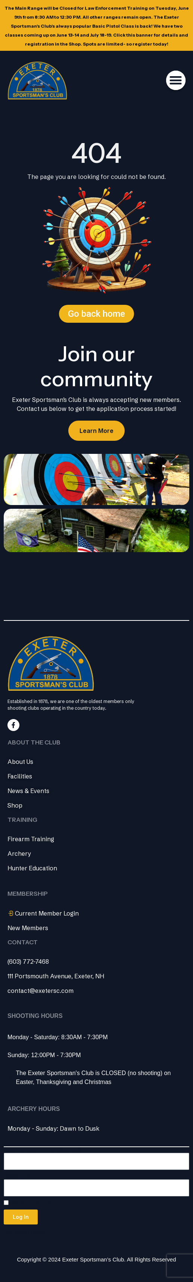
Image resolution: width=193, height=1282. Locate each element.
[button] (176, 80)
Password (18, 1176)
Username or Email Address (43, 1150)
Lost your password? (26, 1232)
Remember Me (27, 1203)
